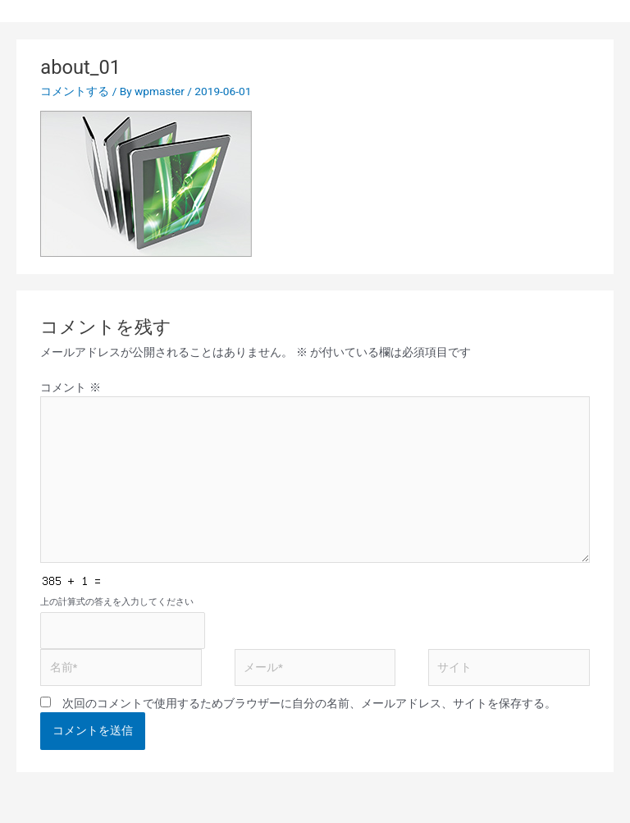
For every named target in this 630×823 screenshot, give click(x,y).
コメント (70, 387)
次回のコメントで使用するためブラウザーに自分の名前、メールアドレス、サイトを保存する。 (309, 703)
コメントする (74, 91)
